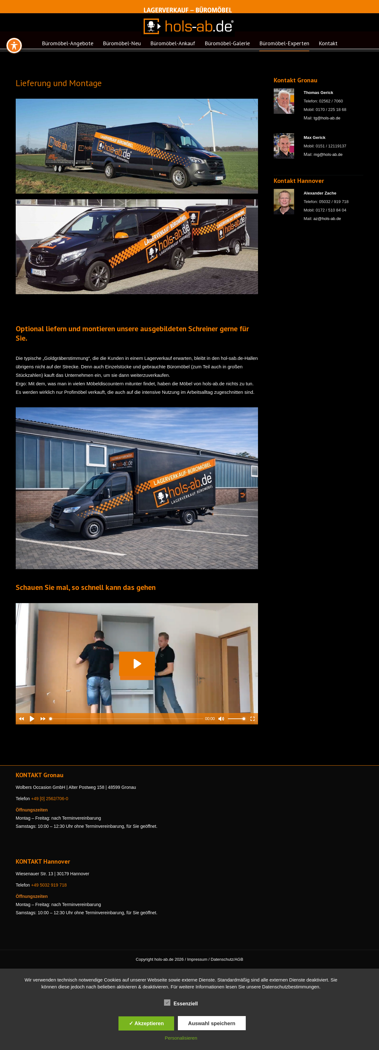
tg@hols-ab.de (327, 118)
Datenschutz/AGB (227, 959)
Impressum (197, 959)
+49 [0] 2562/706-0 (49, 798)
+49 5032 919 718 (49, 885)
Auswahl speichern (211, 1023)
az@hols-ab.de (327, 218)
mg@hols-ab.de (328, 154)
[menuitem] (67, 45)
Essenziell (181, 1002)
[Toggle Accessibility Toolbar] (14, 45)
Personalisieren (181, 1038)
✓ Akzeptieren (146, 1023)
